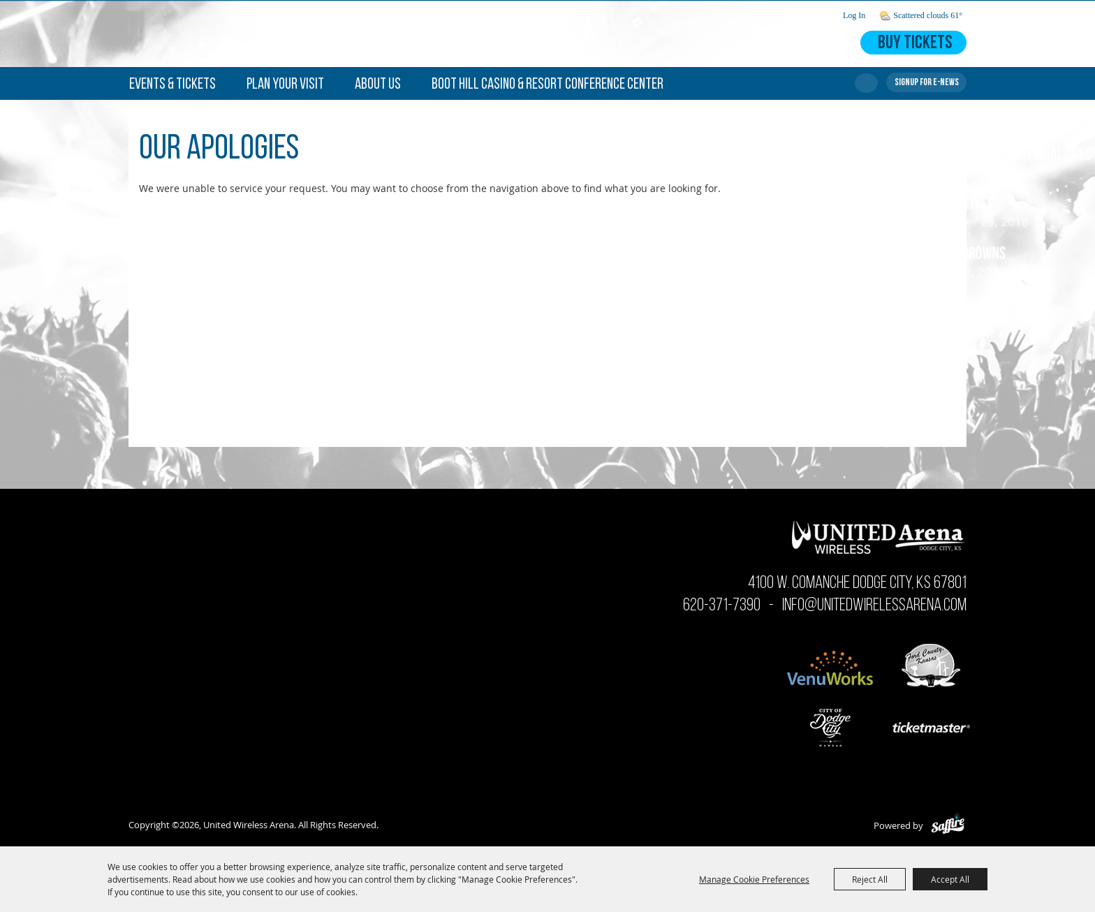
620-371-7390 (721, 605)
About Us (378, 85)
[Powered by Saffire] (948, 825)
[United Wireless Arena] (258, 33)
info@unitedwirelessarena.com (874, 605)
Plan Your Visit (285, 85)
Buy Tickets (915, 43)
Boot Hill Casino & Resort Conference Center (547, 85)
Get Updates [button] (926, 82)
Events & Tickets (172, 85)
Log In (854, 15)
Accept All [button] (950, 879)
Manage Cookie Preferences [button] (754, 879)
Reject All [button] (870, 879)
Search (866, 83)
